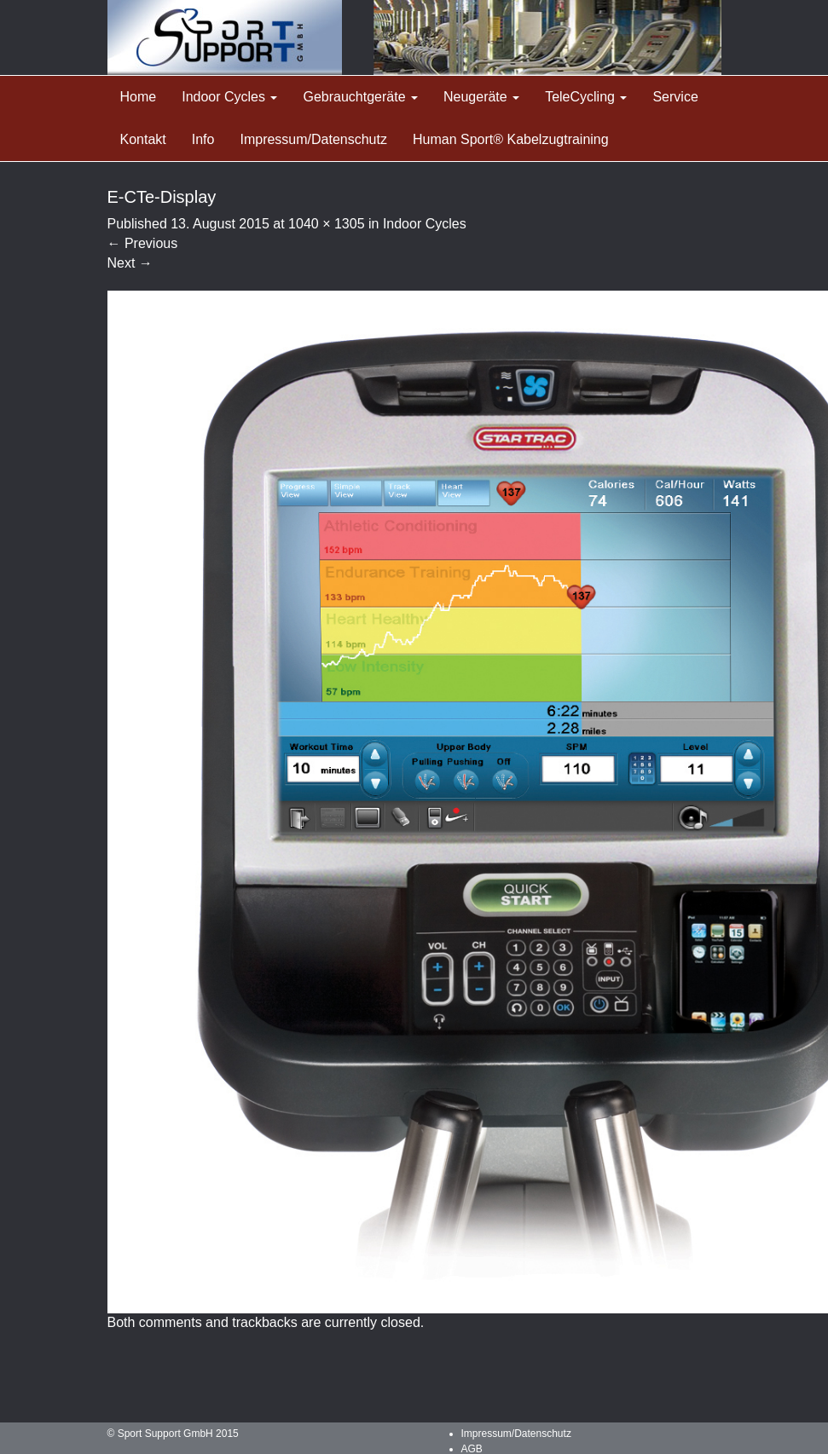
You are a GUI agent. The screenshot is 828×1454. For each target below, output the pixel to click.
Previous (142, 243)
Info (203, 139)
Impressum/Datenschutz (313, 139)
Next (130, 263)
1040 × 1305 (326, 223)
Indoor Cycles (229, 96)
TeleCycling (586, 96)
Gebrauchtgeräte (360, 96)
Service (675, 96)
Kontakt (143, 139)
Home (138, 96)
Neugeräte (481, 96)
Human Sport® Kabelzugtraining (511, 139)
